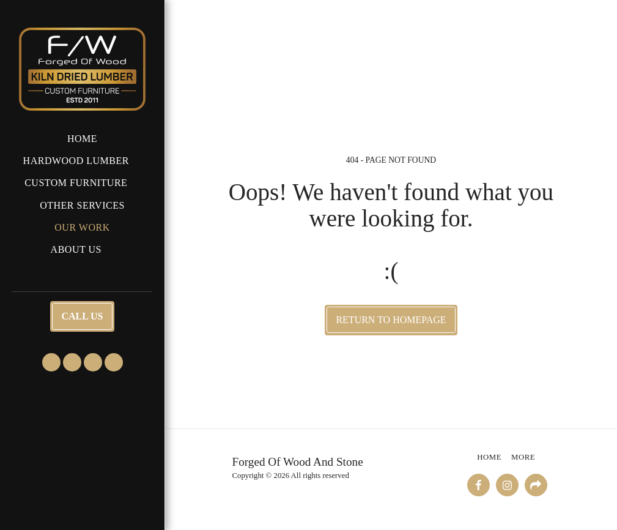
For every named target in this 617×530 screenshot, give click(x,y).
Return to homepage (391, 320)
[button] (82, 160)
